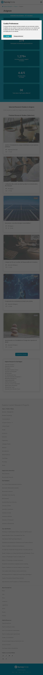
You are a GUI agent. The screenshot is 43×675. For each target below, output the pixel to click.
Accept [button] (7, 36)
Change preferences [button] (18, 36)
